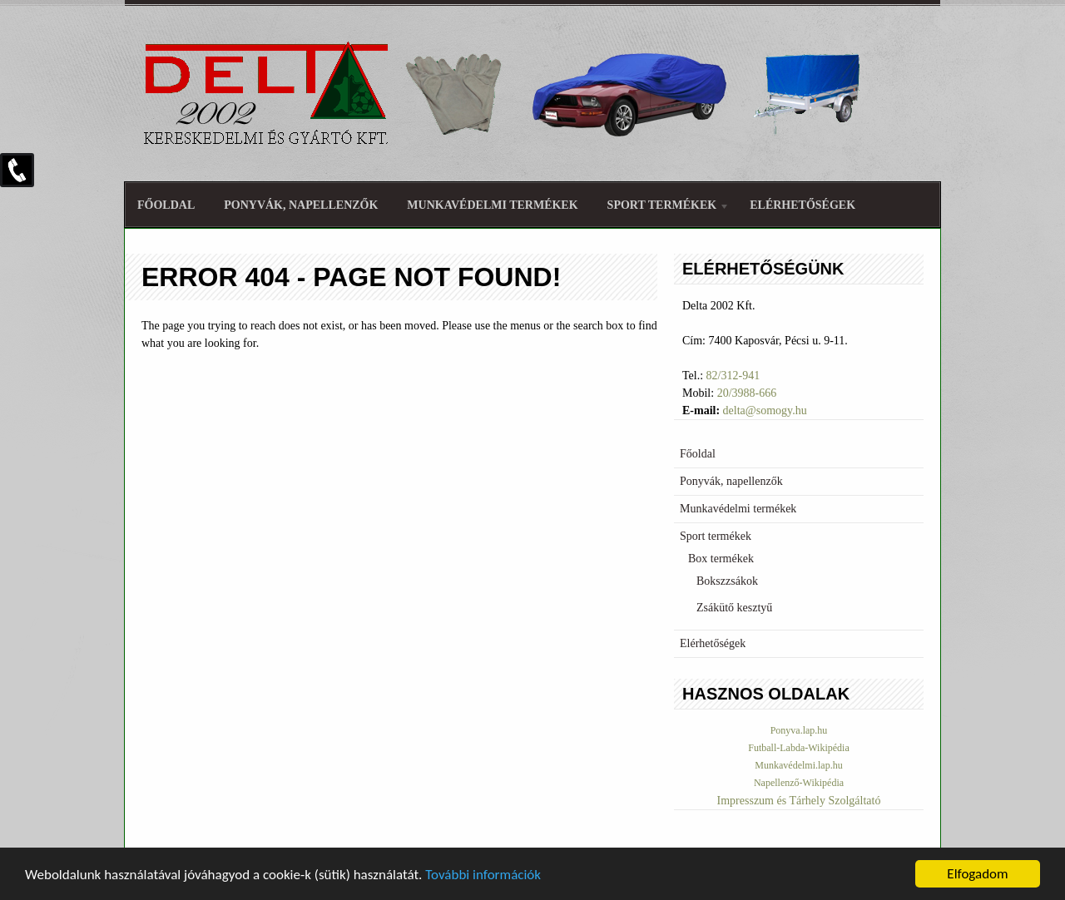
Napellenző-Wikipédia (799, 783)
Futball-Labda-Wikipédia (798, 748)
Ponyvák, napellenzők (301, 205)
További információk (483, 876)
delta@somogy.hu (765, 410)
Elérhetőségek (802, 205)
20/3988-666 (747, 393)
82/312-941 (733, 375)
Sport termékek (662, 207)
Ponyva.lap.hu (799, 730)
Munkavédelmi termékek (492, 205)
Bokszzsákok (727, 581)
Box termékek (721, 558)
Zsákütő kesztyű (734, 607)
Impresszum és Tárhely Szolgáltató (799, 800)
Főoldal (166, 205)
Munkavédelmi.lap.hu (798, 765)
